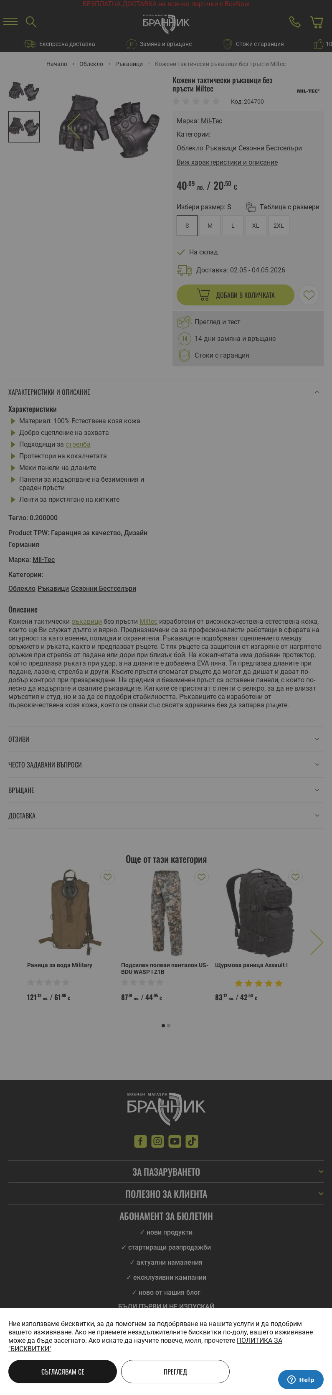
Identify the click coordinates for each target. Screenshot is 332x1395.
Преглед (175, 1372)
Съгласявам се (62, 1372)
